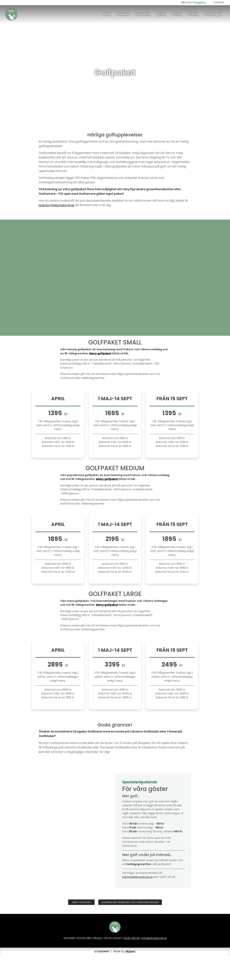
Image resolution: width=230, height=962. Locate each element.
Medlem (123, 15)
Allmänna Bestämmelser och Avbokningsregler (130, 909)
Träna (193, 15)
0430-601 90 (131, 945)
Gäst (106, 15)
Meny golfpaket (100, 359)
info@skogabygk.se (154, 945)
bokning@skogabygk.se (56, 211)
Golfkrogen (213, 15)
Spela (161, 15)
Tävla (177, 15)
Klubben (143, 15)
